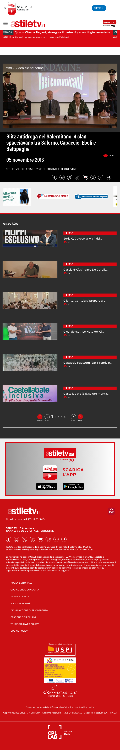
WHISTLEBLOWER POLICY (24, 624)
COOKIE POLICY (19, 631)
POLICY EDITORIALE (21, 583)
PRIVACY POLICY (19, 596)
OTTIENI (99, 8)
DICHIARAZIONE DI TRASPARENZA (29, 610)
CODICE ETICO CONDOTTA (24, 589)
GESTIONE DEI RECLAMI (23, 617)
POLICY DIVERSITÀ (20, 603)
